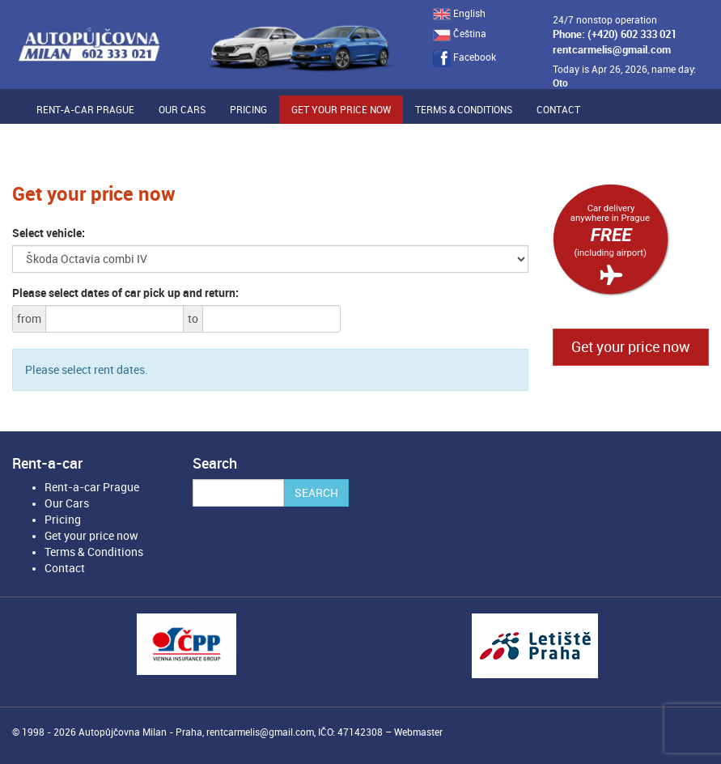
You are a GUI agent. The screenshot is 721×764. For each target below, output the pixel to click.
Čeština (459, 34)
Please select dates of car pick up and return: (125, 292)
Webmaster (418, 732)
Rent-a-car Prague (85, 110)
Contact (558, 110)
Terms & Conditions (463, 110)
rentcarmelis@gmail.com (612, 50)
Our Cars (182, 110)
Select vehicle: (48, 233)
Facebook (464, 57)
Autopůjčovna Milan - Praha (140, 732)
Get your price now (341, 110)
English (459, 13)
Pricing (248, 110)
